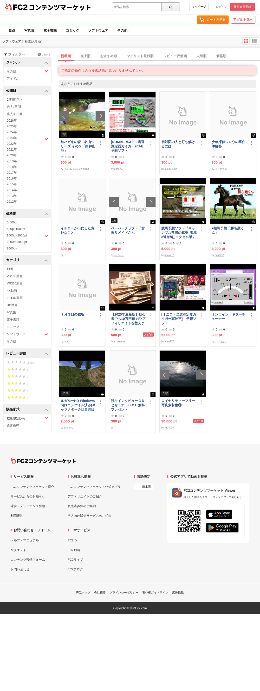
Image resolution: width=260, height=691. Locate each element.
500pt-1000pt (16, 229)
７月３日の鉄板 (72, 314)
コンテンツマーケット (60, 7)
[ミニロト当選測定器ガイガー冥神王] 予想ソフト (178, 318)
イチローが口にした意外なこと (77, 230)
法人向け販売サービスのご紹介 (89, 516)
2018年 (12, 167)
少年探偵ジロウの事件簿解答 (228, 144)
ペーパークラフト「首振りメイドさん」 (128, 230)
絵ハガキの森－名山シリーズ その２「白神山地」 (78, 146)
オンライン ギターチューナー (228, 316)
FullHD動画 (15, 298)
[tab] (159, 56)
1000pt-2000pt (27, 236)
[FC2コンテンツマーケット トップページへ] (43, 460)
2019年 (12, 161)
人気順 (201, 56)
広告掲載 (178, 592)
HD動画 (12, 305)
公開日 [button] (27, 91)
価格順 (221, 56)
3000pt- (12, 248)
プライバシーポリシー (124, 592)
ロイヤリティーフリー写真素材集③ (178, 403)
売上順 (85, 56)
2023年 (27, 138)
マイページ (199, 6)
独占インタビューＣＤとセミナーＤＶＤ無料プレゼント (128, 405)
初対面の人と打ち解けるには (178, 144)
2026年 (12, 120)
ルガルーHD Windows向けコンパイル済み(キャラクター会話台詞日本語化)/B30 (78, 405)
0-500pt (12, 222)
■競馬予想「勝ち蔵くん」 (228, 230)
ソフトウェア (98, 30)
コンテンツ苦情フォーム (28, 559)
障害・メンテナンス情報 (28, 506)
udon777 (119, 169)
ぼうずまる (221, 169)
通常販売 (13, 425)
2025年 (12, 126)
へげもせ (119, 255)
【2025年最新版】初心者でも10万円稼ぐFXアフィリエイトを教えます (128, 318)
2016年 (12, 178)
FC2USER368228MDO (76, 169)
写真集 (29, 30)
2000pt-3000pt (17, 242)
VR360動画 (15, 283)
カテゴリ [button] (27, 260)
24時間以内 (15, 99)
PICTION (169, 427)
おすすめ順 (108, 56)
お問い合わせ (20, 569)
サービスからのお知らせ (28, 496)
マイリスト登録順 (140, 56)
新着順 (66, 56)
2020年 (12, 155)
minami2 (219, 255)
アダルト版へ (243, 19)
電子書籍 (50, 30)
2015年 (12, 184)
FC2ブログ (75, 569)
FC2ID (72, 540)
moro (66, 341)
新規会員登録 (242, 6)
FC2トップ (83, 592)
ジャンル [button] (27, 62)
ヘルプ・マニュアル (25, 540)
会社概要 (100, 592)
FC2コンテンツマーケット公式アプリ (94, 487)
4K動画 (12, 290)
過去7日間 (14, 107)
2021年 (12, 149)
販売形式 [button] (27, 409)
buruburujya (170, 169)
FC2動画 (74, 550)
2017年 (12, 172)
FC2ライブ (75, 559)
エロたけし (221, 341)
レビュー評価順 (175, 56)
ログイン (221, 6)
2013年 (12, 196)
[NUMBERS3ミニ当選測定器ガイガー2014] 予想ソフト (129, 146)
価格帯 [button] (27, 214)
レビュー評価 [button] (27, 353)
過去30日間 (15, 114)
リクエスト (18, 550)
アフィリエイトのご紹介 (85, 496)
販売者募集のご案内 (82, 506)
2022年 (12, 143)
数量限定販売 (27, 418)
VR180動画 (15, 276)
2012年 (12, 201)
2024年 (12, 132)
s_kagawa (119, 341)
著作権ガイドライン (155, 592)
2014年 (12, 190)
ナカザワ (68, 427)
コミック (72, 30)
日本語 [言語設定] (146, 487)
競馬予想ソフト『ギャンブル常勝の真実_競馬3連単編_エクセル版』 (179, 232)
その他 (122, 30)
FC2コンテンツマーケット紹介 (32, 487)
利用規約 (17, 516)
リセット (44, 54)
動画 (12, 30)
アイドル (13, 78)
